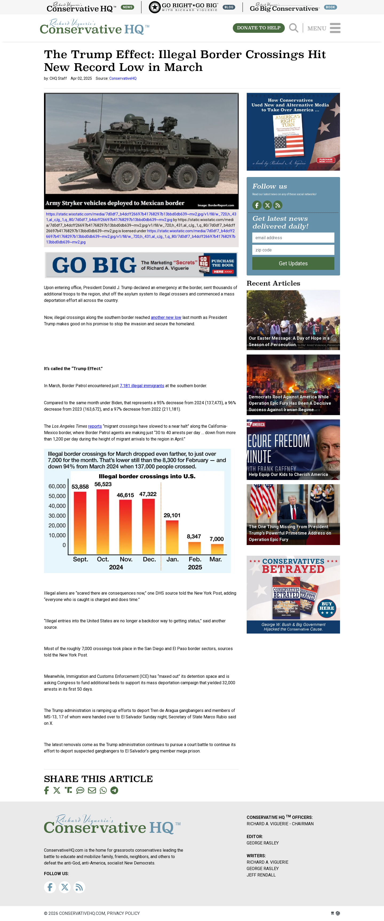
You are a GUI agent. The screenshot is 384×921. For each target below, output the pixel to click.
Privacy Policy (123, 913)
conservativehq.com (94, 28)
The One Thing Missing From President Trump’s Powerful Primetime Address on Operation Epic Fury (290, 533)
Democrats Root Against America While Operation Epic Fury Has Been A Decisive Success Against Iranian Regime (290, 403)
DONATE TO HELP (259, 27)
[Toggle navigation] (335, 28)
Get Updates (293, 263)
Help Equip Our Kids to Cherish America (288, 474)
